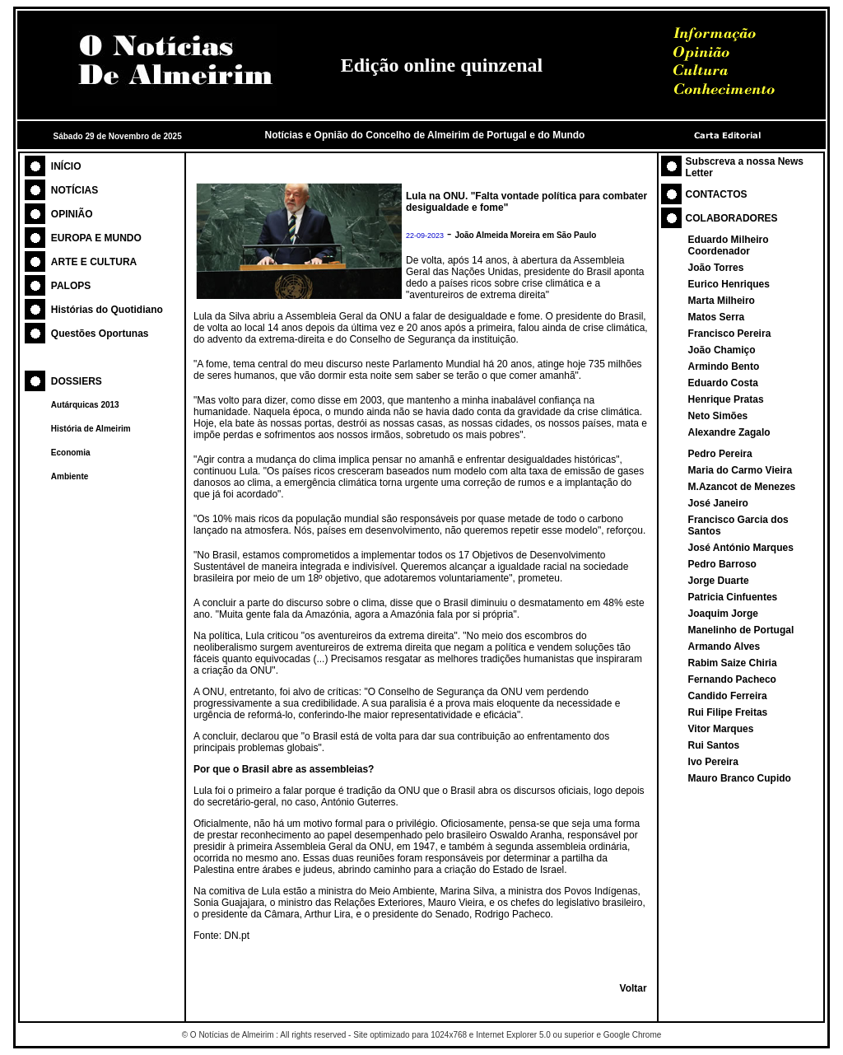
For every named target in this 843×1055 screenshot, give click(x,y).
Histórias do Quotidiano (107, 309)
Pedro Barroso (722, 564)
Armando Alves (724, 646)
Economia (71, 452)
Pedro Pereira (720, 454)
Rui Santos (714, 745)
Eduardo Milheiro (728, 239)
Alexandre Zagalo (729, 432)
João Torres (716, 267)
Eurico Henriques (729, 284)
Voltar (633, 988)
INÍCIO (66, 166)
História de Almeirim (91, 428)
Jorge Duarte (718, 580)
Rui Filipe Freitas (728, 712)
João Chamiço (722, 350)
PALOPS (71, 286)
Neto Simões (718, 416)
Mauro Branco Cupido (739, 778)
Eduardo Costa (723, 383)
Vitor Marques (721, 729)
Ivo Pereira (713, 762)
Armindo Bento (724, 366)
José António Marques (741, 547)
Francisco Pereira (729, 333)
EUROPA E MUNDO (96, 238)
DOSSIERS (76, 381)
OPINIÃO (72, 214)
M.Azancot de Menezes (742, 486)
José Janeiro (718, 503)
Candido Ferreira (727, 696)
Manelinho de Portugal (741, 630)
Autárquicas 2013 (85, 404)
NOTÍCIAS (74, 190)
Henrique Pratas (726, 399)
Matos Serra (716, 317)
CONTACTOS (717, 194)
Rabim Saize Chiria (732, 663)
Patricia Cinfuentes (733, 597)
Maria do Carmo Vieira (740, 470)
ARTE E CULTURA (94, 262)
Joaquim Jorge (723, 613)
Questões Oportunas (100, 333)
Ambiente (70, 476)
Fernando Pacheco (732, 679)
